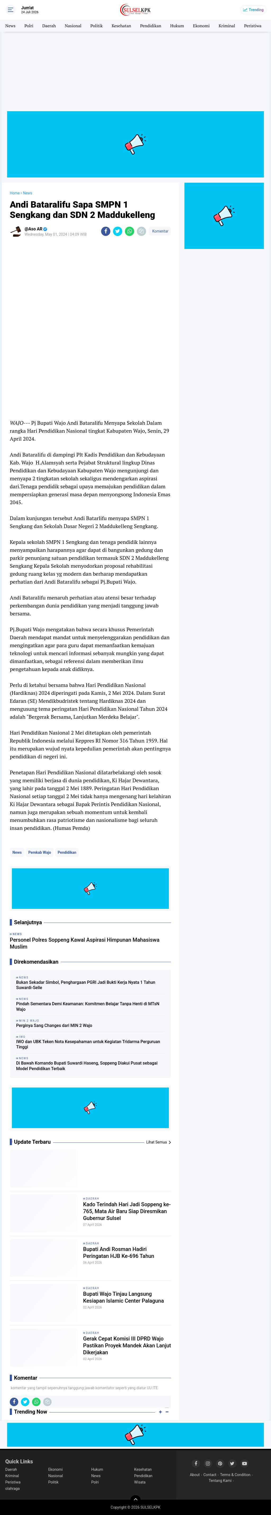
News (10, 26)
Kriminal (227, 26)
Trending (256, 10)
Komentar (159, 231)
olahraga (12, 1488)
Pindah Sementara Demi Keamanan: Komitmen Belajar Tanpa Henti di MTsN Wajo (87, 1006)
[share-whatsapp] (129, 231)
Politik (96, 26)
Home (15, 193)
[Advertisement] (135, 74)
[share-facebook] (105, 231)
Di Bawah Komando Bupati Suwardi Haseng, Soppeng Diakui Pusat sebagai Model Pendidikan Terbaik (86, 1066)
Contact (209, 1475)
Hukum (177, 26)
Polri (28, 26)
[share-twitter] (117, 231)
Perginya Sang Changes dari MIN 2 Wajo (54, 1025)
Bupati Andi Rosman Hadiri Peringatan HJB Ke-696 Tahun (118, 1252)
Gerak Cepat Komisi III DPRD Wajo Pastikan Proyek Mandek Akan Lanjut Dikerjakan (127, 1345)
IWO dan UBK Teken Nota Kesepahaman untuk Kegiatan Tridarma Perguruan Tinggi (88, 1044)
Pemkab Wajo (39, 852)
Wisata (140, 1482)
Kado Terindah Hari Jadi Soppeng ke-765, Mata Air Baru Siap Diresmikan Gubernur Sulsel (127, 1211)
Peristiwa (252, 26)
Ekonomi (201, 26)
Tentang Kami (220, 1480)
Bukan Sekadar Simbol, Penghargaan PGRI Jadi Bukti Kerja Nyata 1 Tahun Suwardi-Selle (85, 985)
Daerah (49, 26)
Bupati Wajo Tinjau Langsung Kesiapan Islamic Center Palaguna (123, 1297)
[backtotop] (135, 1500)
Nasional (73, 26)
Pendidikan (150, 26)
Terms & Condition (235, 1475)
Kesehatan (121, 26)
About (195, 1475)
